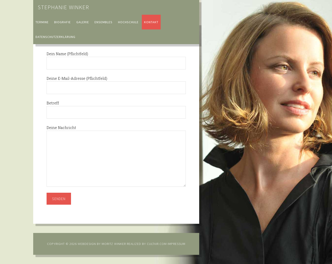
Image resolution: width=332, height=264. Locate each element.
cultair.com (156, 244)
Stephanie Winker (63, 7)
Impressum (176, 244)
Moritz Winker (114, 244)
